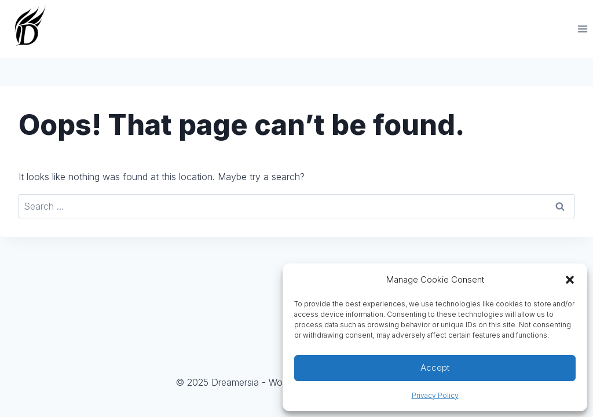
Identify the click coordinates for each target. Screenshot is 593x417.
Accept (434, 367)
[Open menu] (582, 29)
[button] (570, 280)
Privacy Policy (435, 395)
